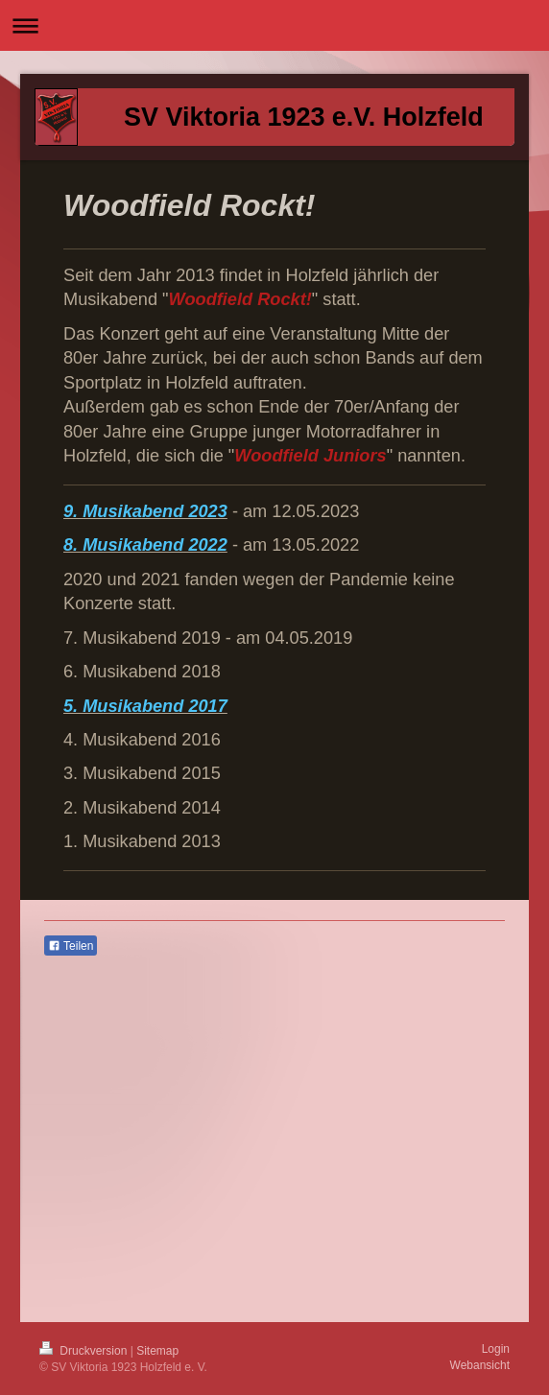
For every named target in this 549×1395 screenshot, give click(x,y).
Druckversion (85, 1351)
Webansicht (480, 1365)
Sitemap (157, 1351)
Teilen (70, 946)
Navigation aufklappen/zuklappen (274, 25)
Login (496, 1349)
